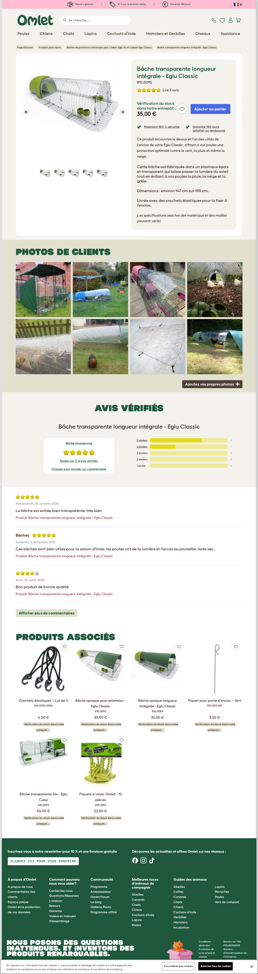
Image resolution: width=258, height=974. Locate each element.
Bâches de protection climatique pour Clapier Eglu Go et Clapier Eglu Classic (109, 47)
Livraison (55, 901)
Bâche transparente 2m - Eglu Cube (43, 799)
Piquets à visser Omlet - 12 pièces (100, 799)
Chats (136, 904)
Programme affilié (104, 912)
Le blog (96, 902)
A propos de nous (20, 886)
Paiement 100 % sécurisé (162, 126)
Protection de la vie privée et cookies (207, 953)
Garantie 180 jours (176, 4)
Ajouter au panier (210, 109)
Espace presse (18, 902)
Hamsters (180, 922)
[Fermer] (251, 966)
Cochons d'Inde (143, 915)
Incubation (181, 927)
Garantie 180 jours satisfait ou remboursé (209, 128)
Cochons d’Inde (184, 912)
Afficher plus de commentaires (46, 613)
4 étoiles (142, 446)
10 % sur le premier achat (128, 4)
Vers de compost (227, 902)
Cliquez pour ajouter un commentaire (79, 469)
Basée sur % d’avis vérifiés (79, 461)
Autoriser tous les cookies (216, 966)
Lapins (137, 920)
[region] (129, 967)
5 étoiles (142, 440)
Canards (138, 899)
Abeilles (137, 894)
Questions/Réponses (64, 895)
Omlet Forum (100, 897)
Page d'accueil (25, 47)
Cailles (178, 891)
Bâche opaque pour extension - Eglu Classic (100, 706)
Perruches (222, 891)
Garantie (55, 911)
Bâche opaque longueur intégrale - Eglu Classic (157, 706)
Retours (54, 905)
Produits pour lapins (50, 47)
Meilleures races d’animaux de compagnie (145, 883)
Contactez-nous (61, 890)
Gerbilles (179, 917)
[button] (26, 112)
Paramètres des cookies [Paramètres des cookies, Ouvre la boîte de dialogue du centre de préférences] (178, 966)
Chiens (137, 909)
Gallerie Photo (101, 907)
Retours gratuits (80, 4)
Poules (136, 925)
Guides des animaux (190, 879)
